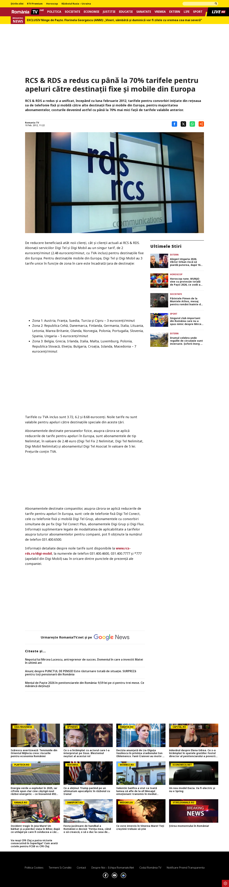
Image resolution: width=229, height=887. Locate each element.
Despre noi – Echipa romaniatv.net (112, 867)
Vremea (160, 11)
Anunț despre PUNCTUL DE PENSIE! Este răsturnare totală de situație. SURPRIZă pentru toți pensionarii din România (80, 673)
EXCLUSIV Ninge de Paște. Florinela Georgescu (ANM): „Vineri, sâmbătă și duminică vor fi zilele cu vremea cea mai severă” (114, 20)
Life (186, 11)
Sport (198, 11)
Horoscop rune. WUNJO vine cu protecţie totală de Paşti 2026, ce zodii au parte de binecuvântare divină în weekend (186, 281)
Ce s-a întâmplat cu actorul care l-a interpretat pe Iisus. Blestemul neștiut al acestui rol (86, 753)
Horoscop (52, 3)
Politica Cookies (34, 867)
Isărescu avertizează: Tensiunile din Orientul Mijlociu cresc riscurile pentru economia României (34, 753)
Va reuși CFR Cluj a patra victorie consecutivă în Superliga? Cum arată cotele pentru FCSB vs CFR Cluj (34, 843)
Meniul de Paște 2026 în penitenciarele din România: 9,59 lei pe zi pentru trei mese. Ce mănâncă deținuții (84, 684)
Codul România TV (150, 867)
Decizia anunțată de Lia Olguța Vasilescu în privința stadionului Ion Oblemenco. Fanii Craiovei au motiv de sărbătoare (140, 753)
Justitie (109, 11)
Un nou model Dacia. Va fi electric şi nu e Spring (192, 790)
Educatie (126, 11)
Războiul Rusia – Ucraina (76, 3)
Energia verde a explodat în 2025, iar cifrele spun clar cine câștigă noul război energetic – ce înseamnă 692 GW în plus (34, 791)
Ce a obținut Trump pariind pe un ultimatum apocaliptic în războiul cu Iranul (87, 791)
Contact (81, 867)
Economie (91, 11)
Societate (72, 11)
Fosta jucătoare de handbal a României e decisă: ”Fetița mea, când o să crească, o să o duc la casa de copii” (87, 828)
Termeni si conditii (60, 867)
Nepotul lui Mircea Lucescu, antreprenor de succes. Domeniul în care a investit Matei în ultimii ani (84, 661)
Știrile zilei (17, 3)
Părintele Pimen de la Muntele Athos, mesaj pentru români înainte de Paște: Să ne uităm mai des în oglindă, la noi (186, 301)
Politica (54, 11)
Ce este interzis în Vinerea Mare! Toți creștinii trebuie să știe (140, 827)
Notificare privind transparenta (185, 867)
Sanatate (143, 11)
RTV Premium (35, 3)
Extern (174, 11)
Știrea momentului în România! (189, 826)
